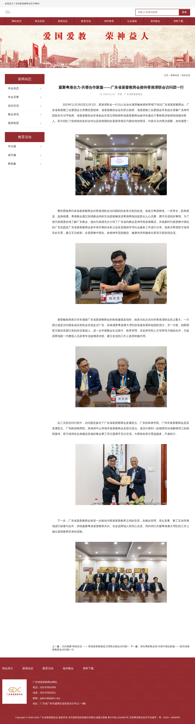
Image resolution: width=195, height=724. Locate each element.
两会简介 (7, 668)
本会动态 (13, 88)
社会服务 (132, 21)
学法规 (12, 146)
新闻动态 (63, 21)
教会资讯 (13, 114)
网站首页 (16, 21)
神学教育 (109, 21)
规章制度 (13, 123)
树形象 (12, 163)
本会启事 (13, 97)
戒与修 (12, 155)
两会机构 (40, 21)
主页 (166, 75)
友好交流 (13, 105)
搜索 (184, 12)
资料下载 (178, 21)
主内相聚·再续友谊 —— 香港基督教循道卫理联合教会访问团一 (96, 646)
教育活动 (86, 21)
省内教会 (155, 21)
